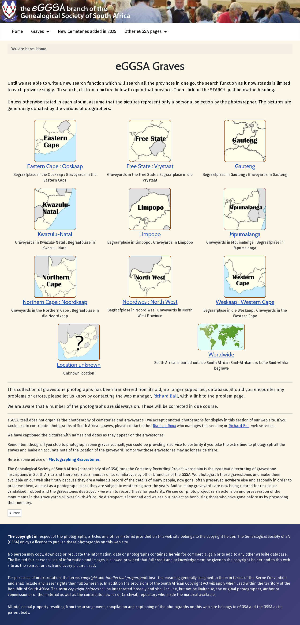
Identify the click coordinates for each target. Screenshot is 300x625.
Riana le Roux (164, 426)
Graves (37, 31)
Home (17, 31)
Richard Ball (165, 396)
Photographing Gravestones (74, 459)
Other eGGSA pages (142, 31)
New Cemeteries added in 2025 (87, 31)
